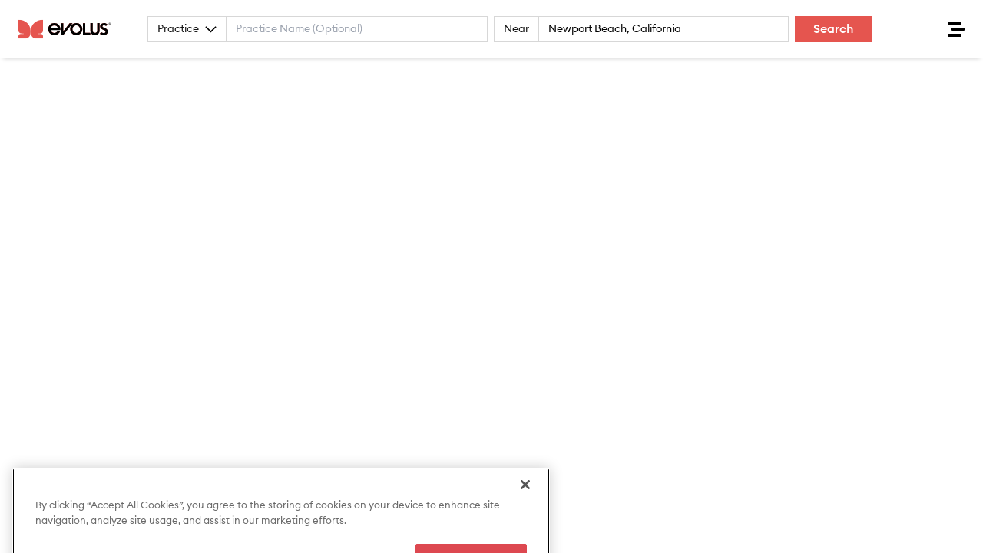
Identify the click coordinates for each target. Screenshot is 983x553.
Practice (187, 29)
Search (833, 29)
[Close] (525, 502)
